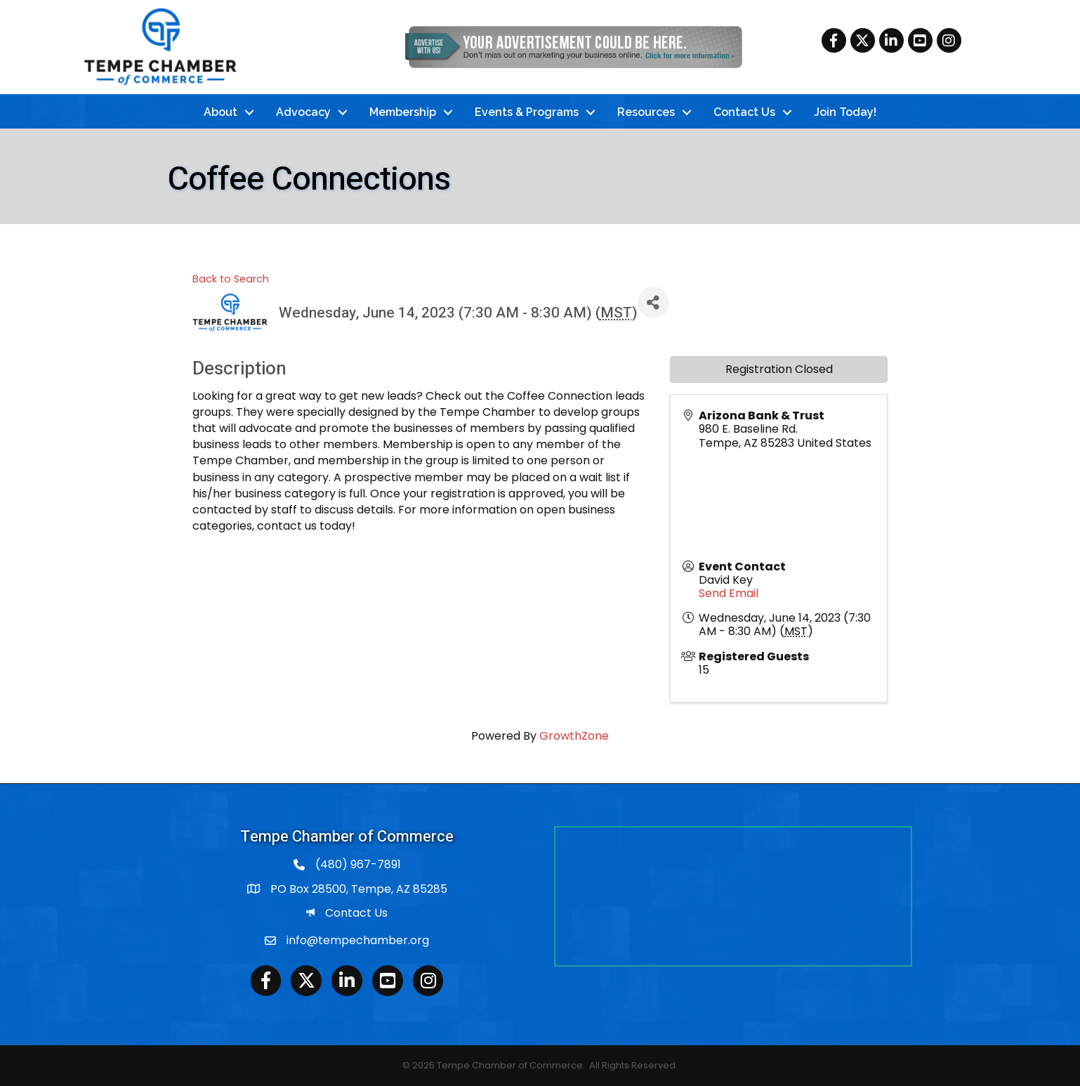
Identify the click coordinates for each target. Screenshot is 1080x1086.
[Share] (653, 302)
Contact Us (744, 112)
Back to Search (230, 279)
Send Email (728, 593)
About (220, 112)
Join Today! (845, 112)
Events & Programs (527, 112)
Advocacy (303, 112)
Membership (402, 112)
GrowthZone (574, 736)
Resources (646, 112)
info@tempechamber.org (358, 940)
